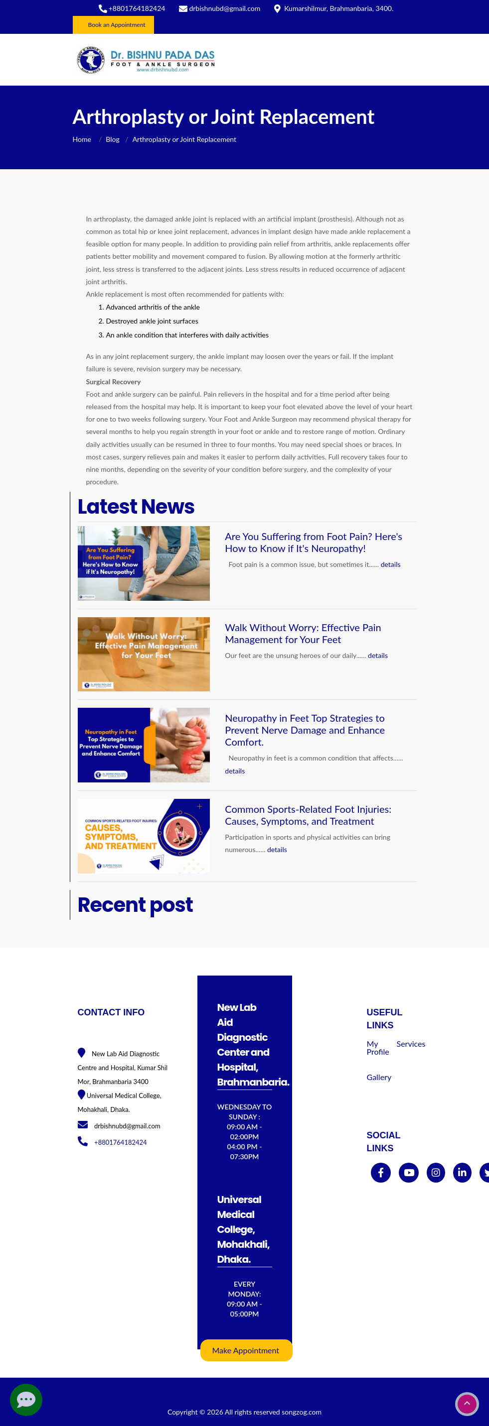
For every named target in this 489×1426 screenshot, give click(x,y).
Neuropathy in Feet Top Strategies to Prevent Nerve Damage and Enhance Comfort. (305, 730)
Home (83, 139)
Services (411, 1043)
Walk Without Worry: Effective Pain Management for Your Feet (303, 633)
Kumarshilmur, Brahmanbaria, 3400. (338, 8)
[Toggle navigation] (403, 60)
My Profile (378, 1047)
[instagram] (436, 1173)
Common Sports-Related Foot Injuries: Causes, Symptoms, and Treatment (308, 815)
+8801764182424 (137, 8)
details (391, 564)
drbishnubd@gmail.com (224, 8)
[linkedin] (462, 1173)
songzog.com (302, 1412)
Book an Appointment (117, 24)
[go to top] (467, 1404)
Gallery (379, 1077)
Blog (112, 139)
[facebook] (381, 1173)
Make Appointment (246, 1350)
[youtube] (409, 1173)
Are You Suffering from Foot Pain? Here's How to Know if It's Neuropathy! (313, 542)
